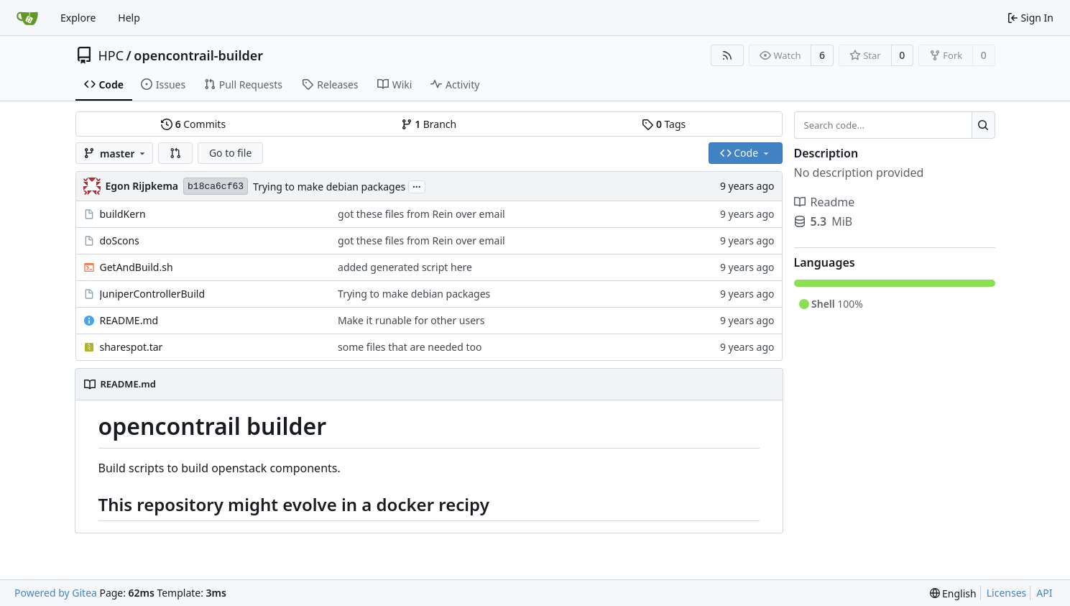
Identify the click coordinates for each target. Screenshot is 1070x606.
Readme (824, 202)
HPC (111, 55)
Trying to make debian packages (329, 186)
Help (129, 17)
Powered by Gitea (55, 593)
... (416, 185)
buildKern (123, 214)
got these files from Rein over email (421, 214)
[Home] (27, 18)
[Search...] (983, 125)
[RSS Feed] (727, 55)
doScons (119, 240)
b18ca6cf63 (216, 186)
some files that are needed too (409, 347)
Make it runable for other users (411, 320)
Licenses (1007, 593)
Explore (78, 17)
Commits (193, 124)
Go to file (230, 153)
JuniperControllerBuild (153, 293)
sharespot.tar (131, 347)
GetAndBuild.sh (136, 267)
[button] (175, 153)
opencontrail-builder (198, 55)
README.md (129, 320)
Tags (664, 124)
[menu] (953, 593)
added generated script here (405, 267)
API (1044, 593)
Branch (429, 124)
